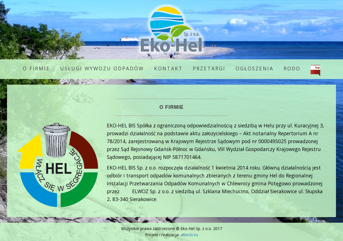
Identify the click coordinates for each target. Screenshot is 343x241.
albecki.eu (189, 234)
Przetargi (209, 68)
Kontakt (168, 68)
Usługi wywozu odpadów (102, 68)
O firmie (36, 68)
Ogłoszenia (255, 68)
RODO (292, 68)
